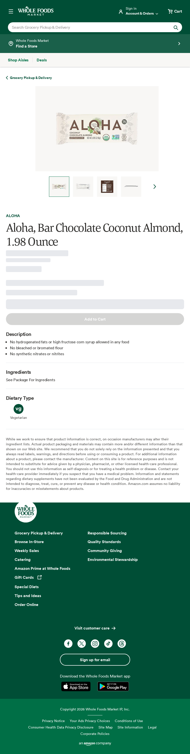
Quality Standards (104, 541)
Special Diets (27, 586)
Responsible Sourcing (107, 533)
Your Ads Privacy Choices (90, 720)
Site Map (105, 727)
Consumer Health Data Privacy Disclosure (61, 727)
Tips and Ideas (28, 595)
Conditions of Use (129, 720)
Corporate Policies (94, 733)
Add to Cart (95, 319)
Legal (152, 727)
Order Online (26, 604)
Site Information (130, 727)
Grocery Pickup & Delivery (39, 533)
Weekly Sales (27, 550)
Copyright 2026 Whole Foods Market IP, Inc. (95, 709)
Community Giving (105, 550)
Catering (23, 559)
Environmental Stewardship (113, 559)
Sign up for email (95, 659)
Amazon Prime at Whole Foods (42, 568)
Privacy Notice (53, 720)
